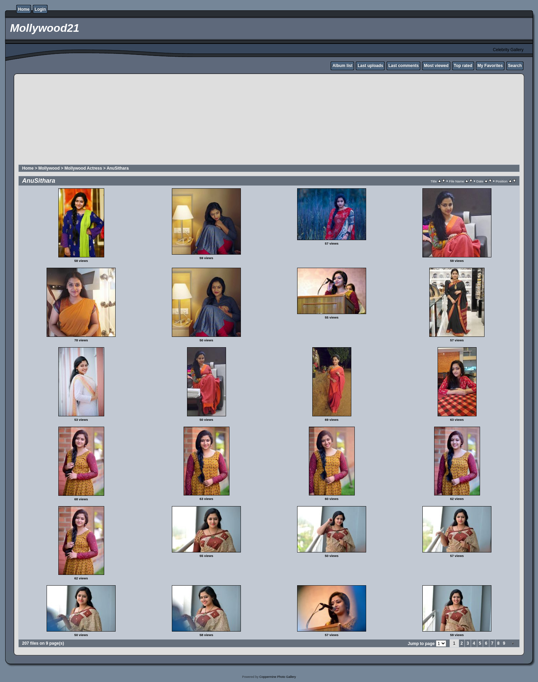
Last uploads (370, 65)
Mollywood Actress (83, 168)
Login (40, 9)
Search (515, 65)
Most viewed (436, 65)
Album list (342, 65)
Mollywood (49, 168)
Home (23, 9)
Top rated (463, 65)
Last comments (403, 65)
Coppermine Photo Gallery (277, 677)
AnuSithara (118, 168)
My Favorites (490, 65)
